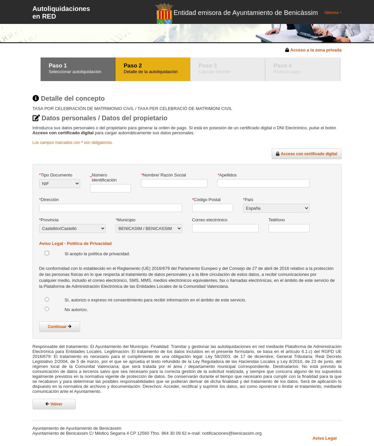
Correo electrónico (209, 219)
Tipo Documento (55, 174)
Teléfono (277, 219)
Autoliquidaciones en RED (61, 12)
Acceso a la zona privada (316, 50)
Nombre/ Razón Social (163, 174)
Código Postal (206, 199)
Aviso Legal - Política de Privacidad (75, 243)
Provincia (49, 219)
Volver (54, 404)
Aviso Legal (324, 438)
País (248, 199)
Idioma (331, 12)
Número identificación (103, 177)
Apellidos (227, 174)
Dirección (49, 199)
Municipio (126, 219)
